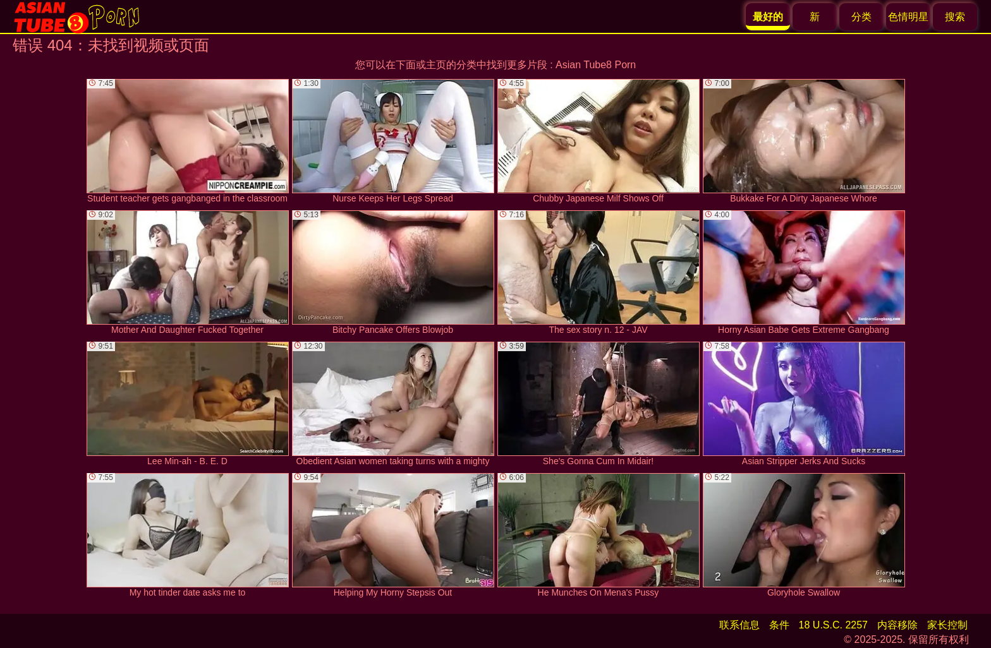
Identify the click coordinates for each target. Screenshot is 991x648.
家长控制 (947, 625)
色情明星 (908, 16)
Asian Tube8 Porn (596, 64)
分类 (861, 16)
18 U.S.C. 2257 (833, 625)
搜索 (955, 16)
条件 (779, 625)
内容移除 (897, 625)
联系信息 (739, 625)
